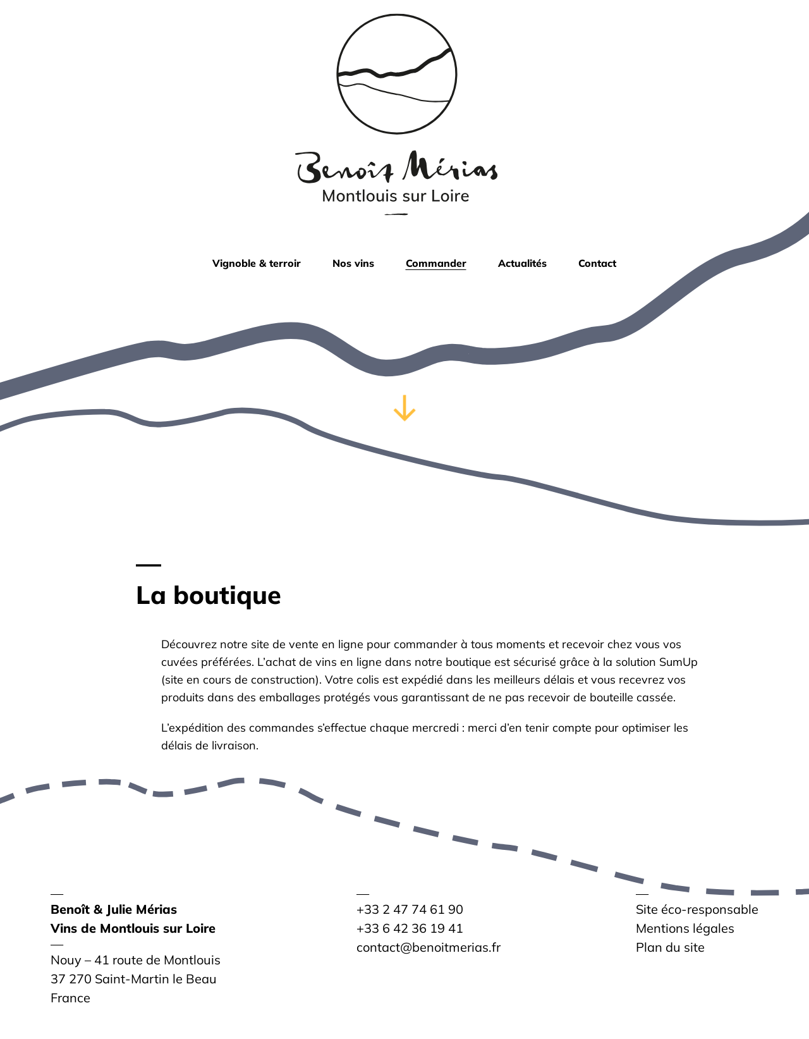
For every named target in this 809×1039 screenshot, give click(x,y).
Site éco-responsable (697, 909)
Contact (597, 263)
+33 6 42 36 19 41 (409, 928)
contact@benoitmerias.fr (428, 947)
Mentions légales (685, 928)
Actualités (522, 263)
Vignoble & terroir (256, 263)
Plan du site (670, 947)
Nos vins (353, 263)
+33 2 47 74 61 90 (409, 909)
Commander (436, 263)
